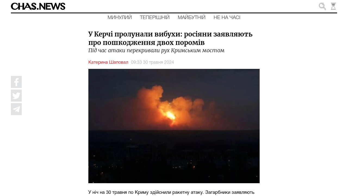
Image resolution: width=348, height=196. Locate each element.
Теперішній (155, 18)
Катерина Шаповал (108, 63)
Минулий (120, 18)
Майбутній (192, 18)
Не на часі (227, 18)
